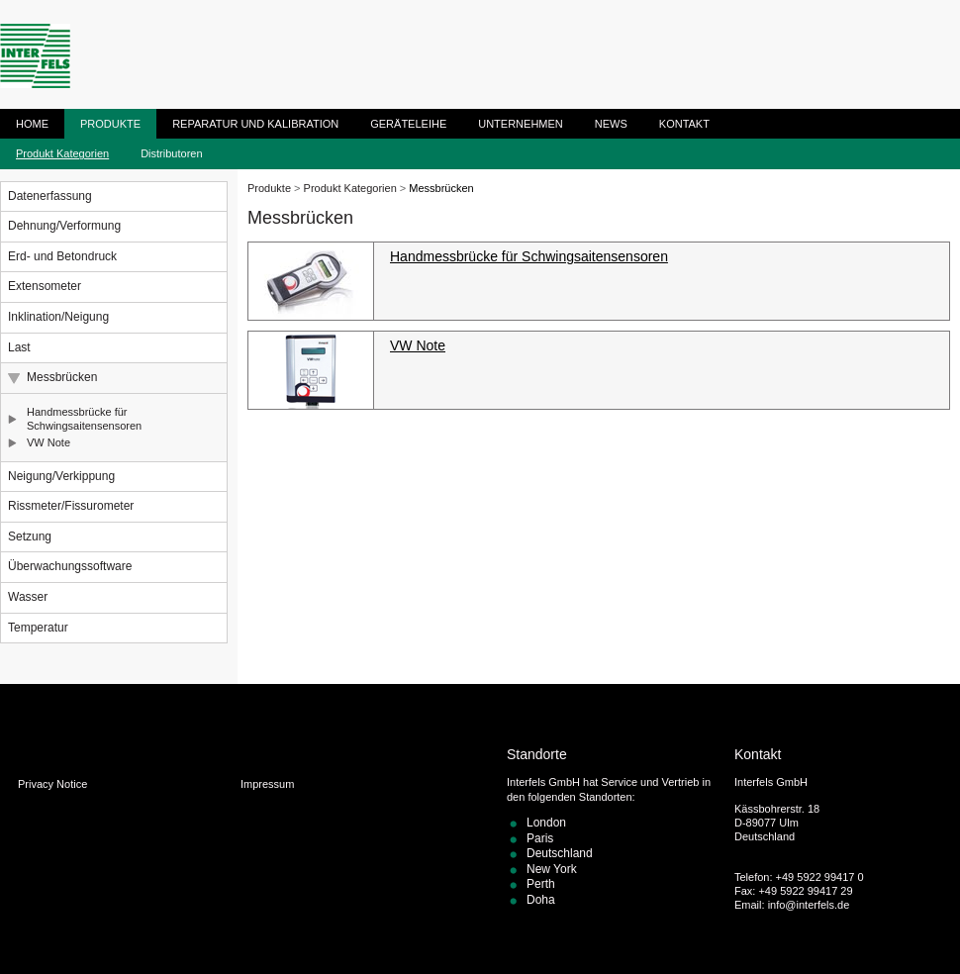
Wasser (28, 597)
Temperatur (38, 627)
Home (32, 124)
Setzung (29, 536)
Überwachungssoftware (70, 566)
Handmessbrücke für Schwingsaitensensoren (84, 419)
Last (19, 347)
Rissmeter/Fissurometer (71, 506)
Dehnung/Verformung (64, 226)
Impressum (267, 784)
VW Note (48, 442)
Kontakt (684, 124)
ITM (35, 56)
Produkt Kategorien (62, 153)
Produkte (110, 124)
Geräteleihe (408, 124)
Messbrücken (62, 377)
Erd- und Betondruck (62, 256)
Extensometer (44, 286)
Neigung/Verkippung (61, 476)
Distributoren (171, 153)
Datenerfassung (50, 196)
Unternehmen (520, 124)
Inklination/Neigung (58, 317)
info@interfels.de (809, 905)
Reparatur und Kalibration (255, 124)
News (611, 124)
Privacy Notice (52, 784)
